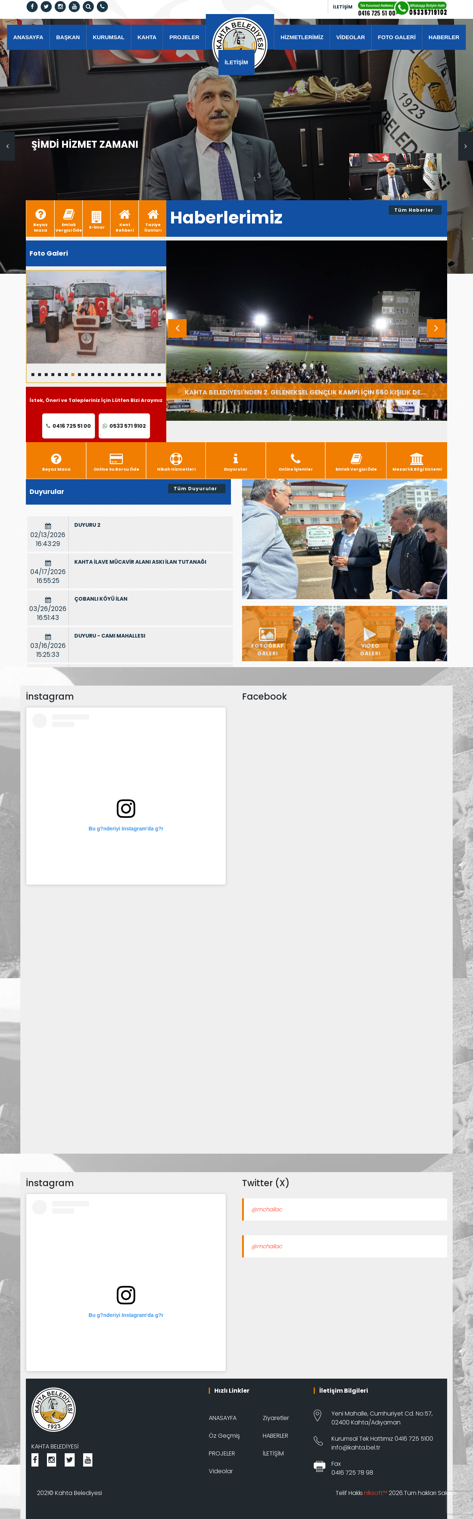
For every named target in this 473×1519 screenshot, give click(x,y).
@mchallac (266, 1209)
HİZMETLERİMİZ (301, 37)
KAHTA (146, 37)
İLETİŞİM (343, 7)
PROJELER (184, 37)
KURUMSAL (109, 37)
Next (465, 146)
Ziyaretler (276, 1418)
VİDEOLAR (350, 37)
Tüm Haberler (413, 210)
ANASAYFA (28, 37)
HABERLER (444, 37)
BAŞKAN (68, 37)
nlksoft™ (375, 1493)
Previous (7, 146)
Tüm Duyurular (195, 488)
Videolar (221, 1471)
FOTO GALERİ (397, 37)
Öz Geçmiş (224, 1435)
